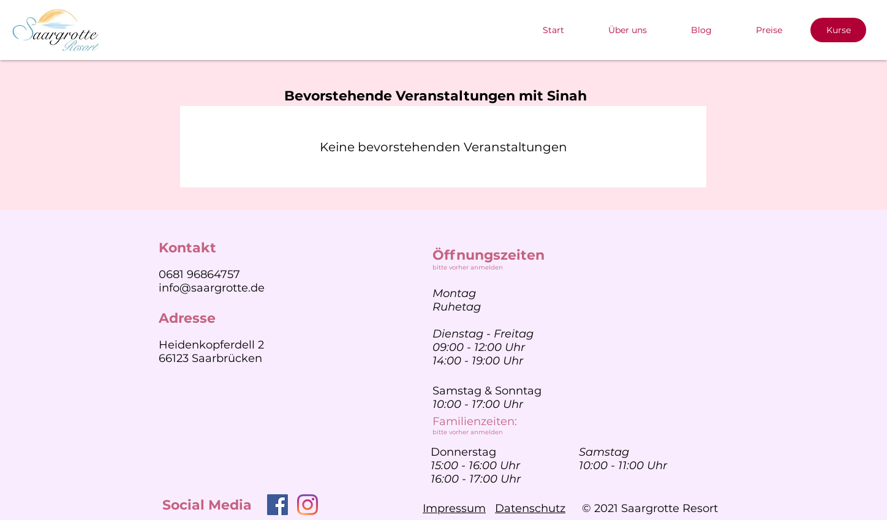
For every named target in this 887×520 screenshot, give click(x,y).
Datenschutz (530, 508)
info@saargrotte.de (212, 288)
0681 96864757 (199, 274)
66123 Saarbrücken (210, 358)
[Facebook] (277, 504)
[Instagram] (307, 504)
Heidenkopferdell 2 (211, 345)
